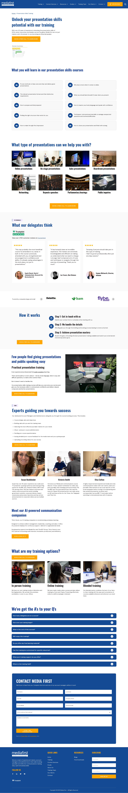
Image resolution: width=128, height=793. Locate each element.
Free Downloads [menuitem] (79, 760)
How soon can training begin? (23, 622)
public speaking (39, 372)
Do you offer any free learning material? (26, 643)
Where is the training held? (22, 664)
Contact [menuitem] (50, 775)
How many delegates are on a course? (25, 616)
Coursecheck (42, 238)
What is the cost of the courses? (24, 629)
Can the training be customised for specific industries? (31, 650)
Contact (100, 4)
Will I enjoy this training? (21, 636)
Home (14, 13)
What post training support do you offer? (27, 657)
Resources (63, 4)
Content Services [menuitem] (53, 762)
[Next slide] (113, 299)
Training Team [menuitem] (52, 770)
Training (40, 4)
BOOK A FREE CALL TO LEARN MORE (26, 39)
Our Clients (91, 4)
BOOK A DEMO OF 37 (20, 536)
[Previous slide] (41, 299)
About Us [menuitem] (50, 767)
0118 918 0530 (115, 4)
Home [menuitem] (49, 757)
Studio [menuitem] (50, 765)
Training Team (82, 4)
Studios (72, 4)
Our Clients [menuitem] (51, 773)
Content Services (51, 4)
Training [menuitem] (50, 760)
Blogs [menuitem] (75, 757)
